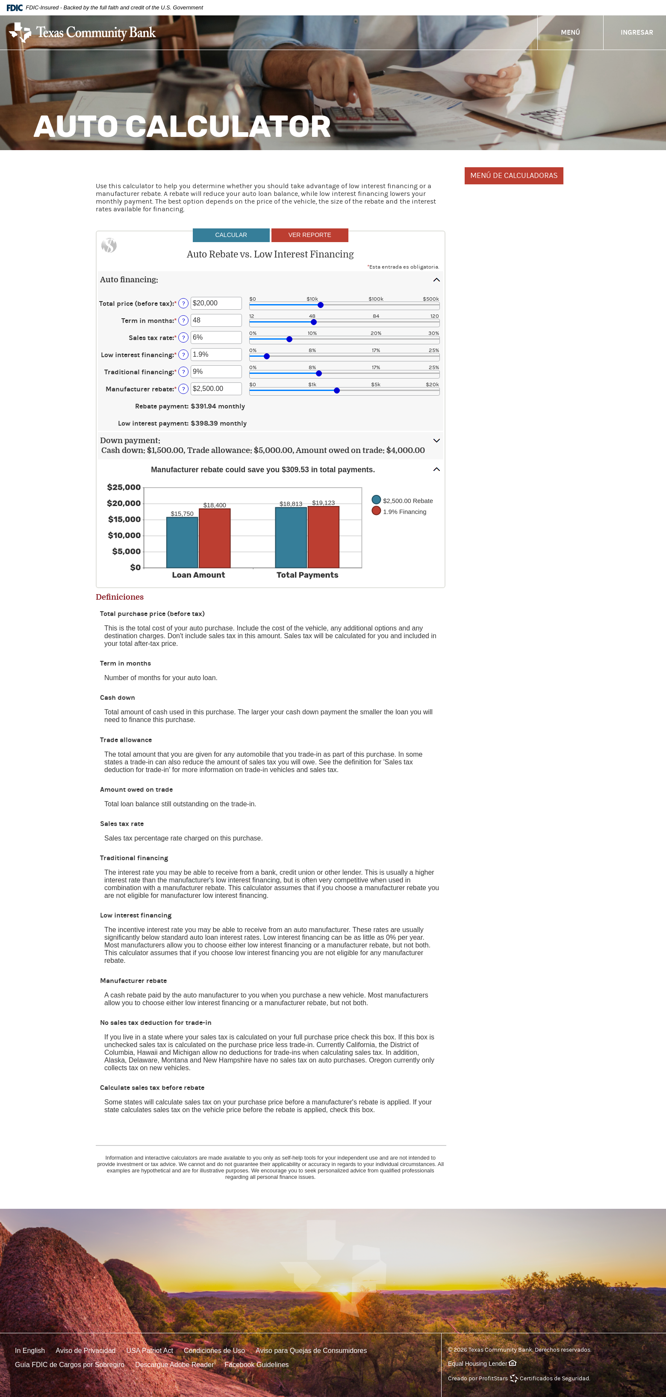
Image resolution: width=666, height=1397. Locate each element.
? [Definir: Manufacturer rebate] (183, 389)
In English (30, 1350)
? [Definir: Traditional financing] (183, 372)
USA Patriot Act (150, 1350)
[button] (270, 280)
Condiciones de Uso (214, 1350)
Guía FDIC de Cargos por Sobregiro (69, 1364)
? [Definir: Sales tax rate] (183, 337)
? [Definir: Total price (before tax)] (183, 303)
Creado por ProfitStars (478, 1378)
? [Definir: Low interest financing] (183, 354)
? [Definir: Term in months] (183, 320)
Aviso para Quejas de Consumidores (311, 1350)
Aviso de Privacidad (85, 1350)
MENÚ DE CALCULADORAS (514, 175)
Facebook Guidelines (256, 1364)
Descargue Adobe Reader (174, 1364)
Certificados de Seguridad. (555, 1378)
